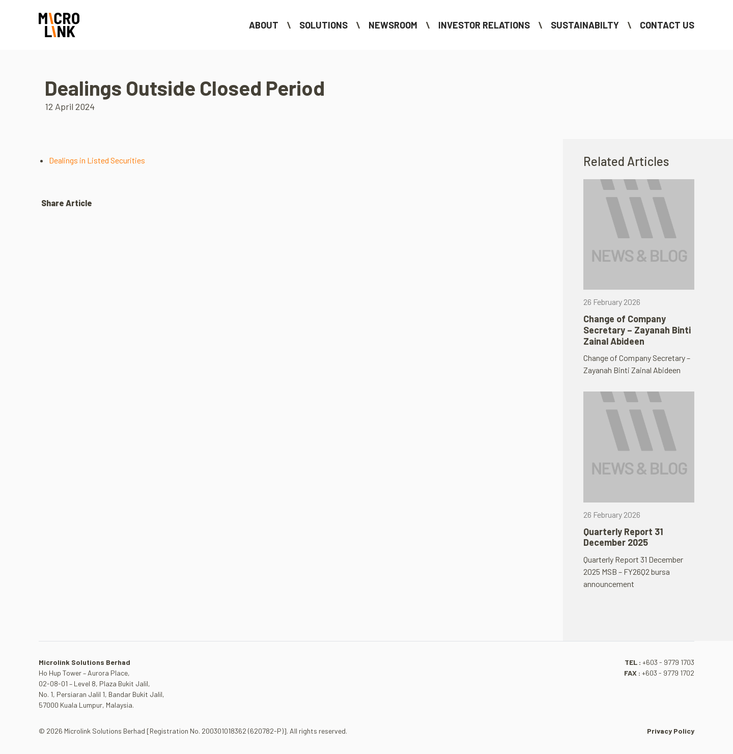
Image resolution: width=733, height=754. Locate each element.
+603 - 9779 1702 (668, 672)
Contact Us (667, 25)
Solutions (323, 25)
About (263, 25)
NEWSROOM (393, 25)
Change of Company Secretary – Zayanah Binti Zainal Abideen (637, 329)
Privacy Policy (670, 731)
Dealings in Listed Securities (97, 160)
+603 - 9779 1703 (668, 662)
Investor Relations (484, 25)
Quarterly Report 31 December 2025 (623, 537)
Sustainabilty (585, 25)
